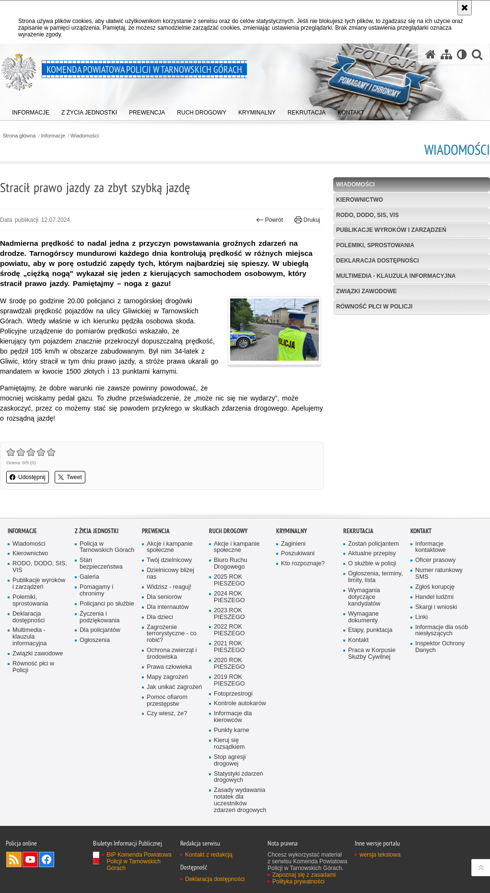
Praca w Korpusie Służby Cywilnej (372, 667)
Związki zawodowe (366, 291)
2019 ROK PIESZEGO (229, 694)
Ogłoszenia (95, 654)
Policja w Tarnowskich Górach (107, 560)
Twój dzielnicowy (169, 574)
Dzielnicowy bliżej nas (170, 587)
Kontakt (358, 654)
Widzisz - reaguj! (169, 601)
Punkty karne (231, 744)
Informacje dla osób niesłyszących (441, 644)
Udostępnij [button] (28, 477)
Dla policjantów (100, 644)
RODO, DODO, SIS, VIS (367, 215)
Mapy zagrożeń (167, 691)
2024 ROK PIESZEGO (229, 611)
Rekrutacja (358, 544)
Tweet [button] (70, 477)
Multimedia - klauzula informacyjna (396, 276)
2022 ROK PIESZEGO (229, 644)
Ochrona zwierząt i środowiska (172, 667)
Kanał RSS (14, 873)
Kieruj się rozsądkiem (229, 757)
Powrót (269, 220)
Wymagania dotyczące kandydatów (364, 611)
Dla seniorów (164, 611)
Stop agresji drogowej (230, 774)
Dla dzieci (160, 631)
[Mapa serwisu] (446, 54)
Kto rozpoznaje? (303, 577)
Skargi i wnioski (436, 621)
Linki (421, 631)
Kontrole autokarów (240, 717)
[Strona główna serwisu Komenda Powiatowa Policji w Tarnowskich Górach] (430, 54)
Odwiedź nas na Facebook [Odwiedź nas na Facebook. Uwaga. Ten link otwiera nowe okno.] (46, 873)
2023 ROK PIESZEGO (229, 627)
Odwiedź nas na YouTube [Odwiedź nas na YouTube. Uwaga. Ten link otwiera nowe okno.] (30, 873)
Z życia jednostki (96, 544)
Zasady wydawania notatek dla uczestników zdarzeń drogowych (240, 814)
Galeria (89, 591)
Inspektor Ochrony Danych (440, 660)
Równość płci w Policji (374, 306)
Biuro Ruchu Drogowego (230, 577)
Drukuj (307, 220)
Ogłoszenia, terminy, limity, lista (375, 590)
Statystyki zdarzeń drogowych (238, 790)
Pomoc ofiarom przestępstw (167, 714)
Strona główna (18, 135)
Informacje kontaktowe (430, 560)
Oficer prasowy (435, 574)
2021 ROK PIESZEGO (229, 660)
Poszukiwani (298, 567)
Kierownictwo (359, 199)
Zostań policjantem (373, 557)
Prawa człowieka (169, 681)
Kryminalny (291, 544)
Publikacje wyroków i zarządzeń (391, 230)
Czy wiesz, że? (167, 727)
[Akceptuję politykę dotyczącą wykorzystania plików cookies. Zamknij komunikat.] (464, 7)
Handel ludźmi (434, 611)
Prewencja (156, 544)
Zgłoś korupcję (435, 601)
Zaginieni (293, 557)
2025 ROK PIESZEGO (229, 594)
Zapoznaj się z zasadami (304, 888)
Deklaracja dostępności (377, 260)
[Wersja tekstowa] (462, 54)
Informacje (53, 135)
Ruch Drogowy (228, 544)
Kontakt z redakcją (209, 868)
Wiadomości (84, 135)
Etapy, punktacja (370, 644)
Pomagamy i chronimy (96, 604)
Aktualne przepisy (372, 567)
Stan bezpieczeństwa (101, 577)
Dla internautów (168, 621)
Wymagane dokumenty (363, 630)
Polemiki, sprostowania (375, 245)
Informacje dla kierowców (233, 730)
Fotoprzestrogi (233, 707)
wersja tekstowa (380, 868)
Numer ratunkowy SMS (439, 587)
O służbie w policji (372, 577)
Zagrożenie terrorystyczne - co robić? (172, 647)
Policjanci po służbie (107, 618)
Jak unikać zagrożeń (174, 701)
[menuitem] (30, 110)
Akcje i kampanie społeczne (169, 560)
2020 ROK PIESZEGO (229, 677)
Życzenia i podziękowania (100, 630)
